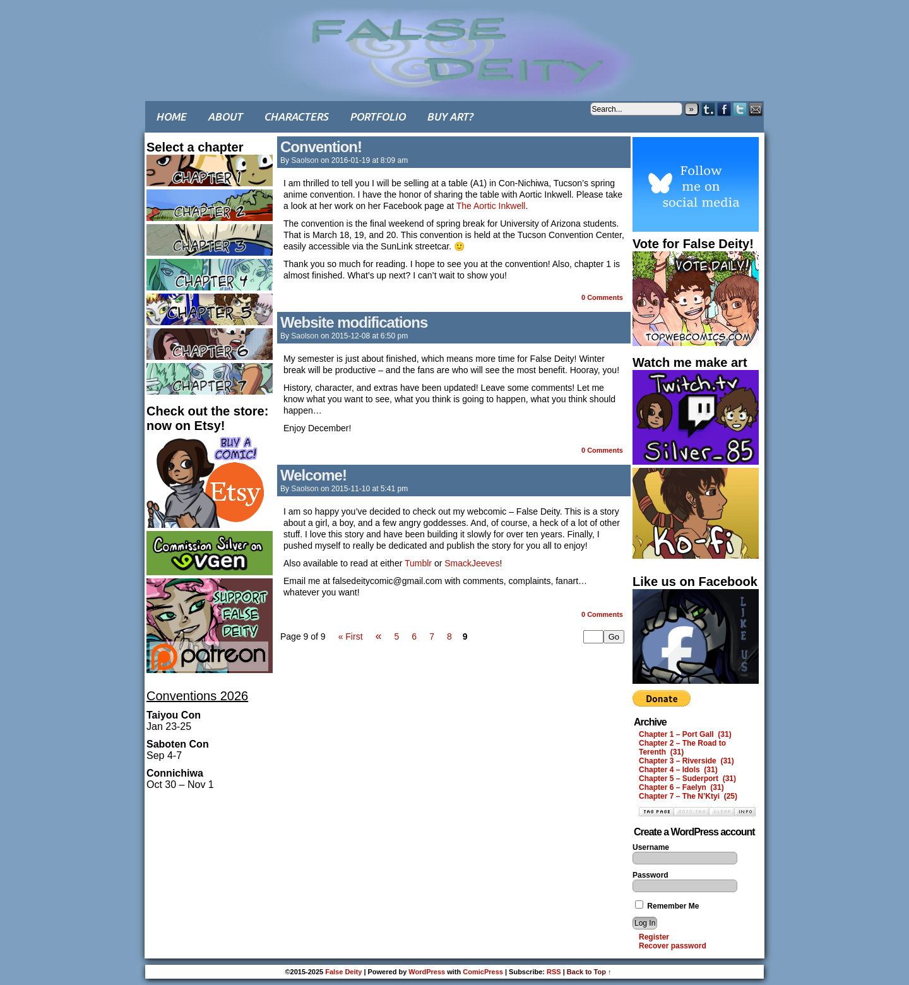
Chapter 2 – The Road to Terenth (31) (682, 747)
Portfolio (377, 116)
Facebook (724, 109)
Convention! (321, 146)
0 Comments (602, 297)
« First (350, 636)
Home (171, 116)
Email (756, 109)
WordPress (426, 972)
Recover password (672, 945)
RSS (554, 972)
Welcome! (313, 475)
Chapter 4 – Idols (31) (678, 769)
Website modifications (353, 322)
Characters (296, 116)
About (225, 116)
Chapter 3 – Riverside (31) (686, 760)
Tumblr (708, 109)
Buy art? (450, 116)
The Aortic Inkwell (491, 206)
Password (650, 875)
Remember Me (667, 906)
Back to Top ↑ (589, 972)
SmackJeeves (471, 563)
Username (651, 847)
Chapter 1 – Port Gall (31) (685, 734)
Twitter (740, 109)
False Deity (454, 41)
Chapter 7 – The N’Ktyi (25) (688, 796)
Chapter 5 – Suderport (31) (687, 778)
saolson (304, 160)
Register (654, 937)
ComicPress (483, 972)
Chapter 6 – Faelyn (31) (681, 787)
